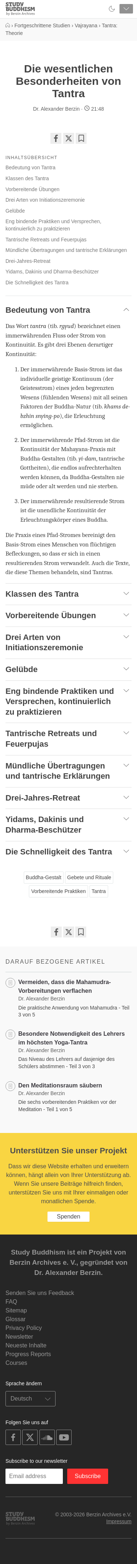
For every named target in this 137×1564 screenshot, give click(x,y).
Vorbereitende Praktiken (58, 891)
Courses (16, 1363)
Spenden (68, 1216)
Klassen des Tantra (27, 178)
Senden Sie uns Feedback (39, 1293)
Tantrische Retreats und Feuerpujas (46, 239)
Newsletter (19, 1337)
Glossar (15, 1319)
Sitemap (16, 1310)
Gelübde (15, 211)
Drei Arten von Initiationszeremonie (45, 200)
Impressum (119, 1521)
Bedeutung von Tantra (30, 167)
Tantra (99, 891)
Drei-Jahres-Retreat (27, 261)
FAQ (11, 1302)
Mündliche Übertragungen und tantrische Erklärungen (66, 250)
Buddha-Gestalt (43, 877)
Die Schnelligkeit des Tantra (37, 282)
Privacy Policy (23, 1328)
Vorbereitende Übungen (32, 189)
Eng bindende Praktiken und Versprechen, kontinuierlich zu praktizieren (53, 225)
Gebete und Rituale (89, 877)
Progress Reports (28, 1354)
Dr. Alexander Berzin (56, 109)
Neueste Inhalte (25, 1345)
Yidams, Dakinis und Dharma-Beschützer (52, 272)
